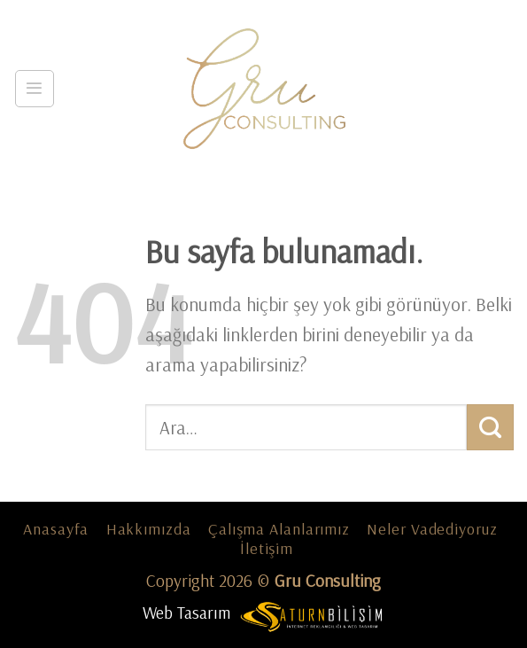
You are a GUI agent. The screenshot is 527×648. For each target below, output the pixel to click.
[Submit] (490, 427)
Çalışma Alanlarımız (279, 529)
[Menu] (34, 89)
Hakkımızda (148, 529)
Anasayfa (56, 529)
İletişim (266, 548)
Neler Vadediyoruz (432, 529)
